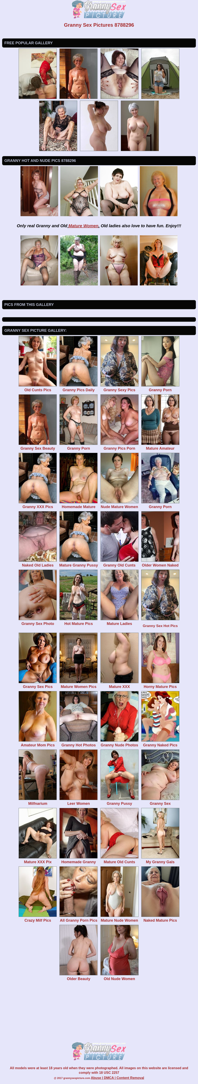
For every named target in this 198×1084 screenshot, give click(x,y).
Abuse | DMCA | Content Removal (117, 1078)
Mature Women (83, 225)
